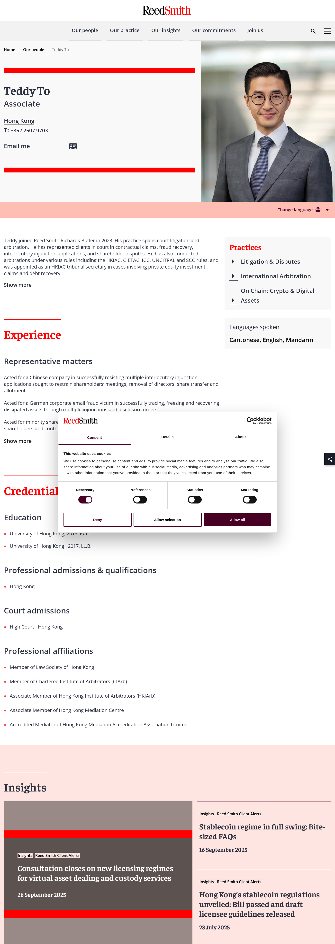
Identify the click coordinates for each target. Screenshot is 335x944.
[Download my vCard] (73, 146)
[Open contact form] (17, 146)
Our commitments (214, 30)
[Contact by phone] (29, 130)
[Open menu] (327, 31)
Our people (85, 30)
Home (9, 49)
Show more (18, 441)
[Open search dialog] (313, 31)
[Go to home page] (167, 10)
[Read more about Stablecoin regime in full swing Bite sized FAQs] (264, 832)
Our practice (125, 30)
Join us (255, 30)
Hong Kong (19, 121)
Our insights (166, 30)
